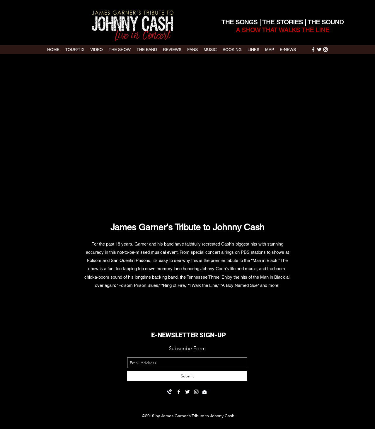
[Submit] (187, 376)
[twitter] (319, 49)
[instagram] (325, 49)
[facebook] (313, 49)
